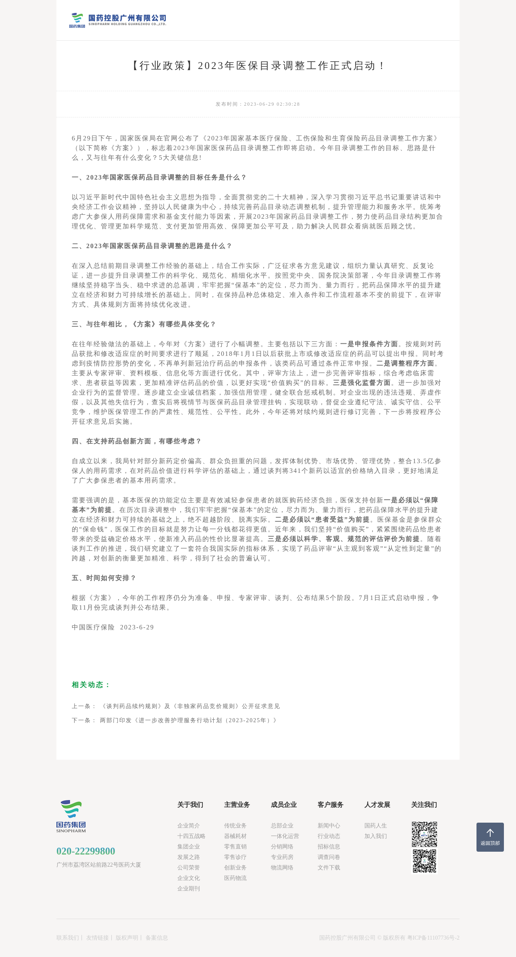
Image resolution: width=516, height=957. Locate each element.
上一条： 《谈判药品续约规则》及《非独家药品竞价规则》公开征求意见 (176, 706)
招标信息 (329, 847)
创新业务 (235, 868)
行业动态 (329, 836)
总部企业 (282, 826)
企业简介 (188, 826)
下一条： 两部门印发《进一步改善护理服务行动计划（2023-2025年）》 (176, 720)
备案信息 (157, 938)
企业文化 (188, 878)
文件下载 (329, 868)
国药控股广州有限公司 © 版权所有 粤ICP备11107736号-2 (389, 938)
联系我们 (67, 938)
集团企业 (188, 847)
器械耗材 (235, 836)
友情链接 (97, 938)
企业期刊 (188, 889)
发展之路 (188, 857)
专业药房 (282, 857)
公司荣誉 (188, 868)
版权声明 (127, 938)
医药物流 (235, 878)
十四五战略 (191, 836)
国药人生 (375, 826)
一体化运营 (285, 836)
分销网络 (282, 847)
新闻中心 (329, 826)
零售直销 (235, 847)
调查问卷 (329, 857)
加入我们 (375, 836)
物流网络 (282, 868)
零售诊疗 (235, 857)
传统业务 (235, 826)
